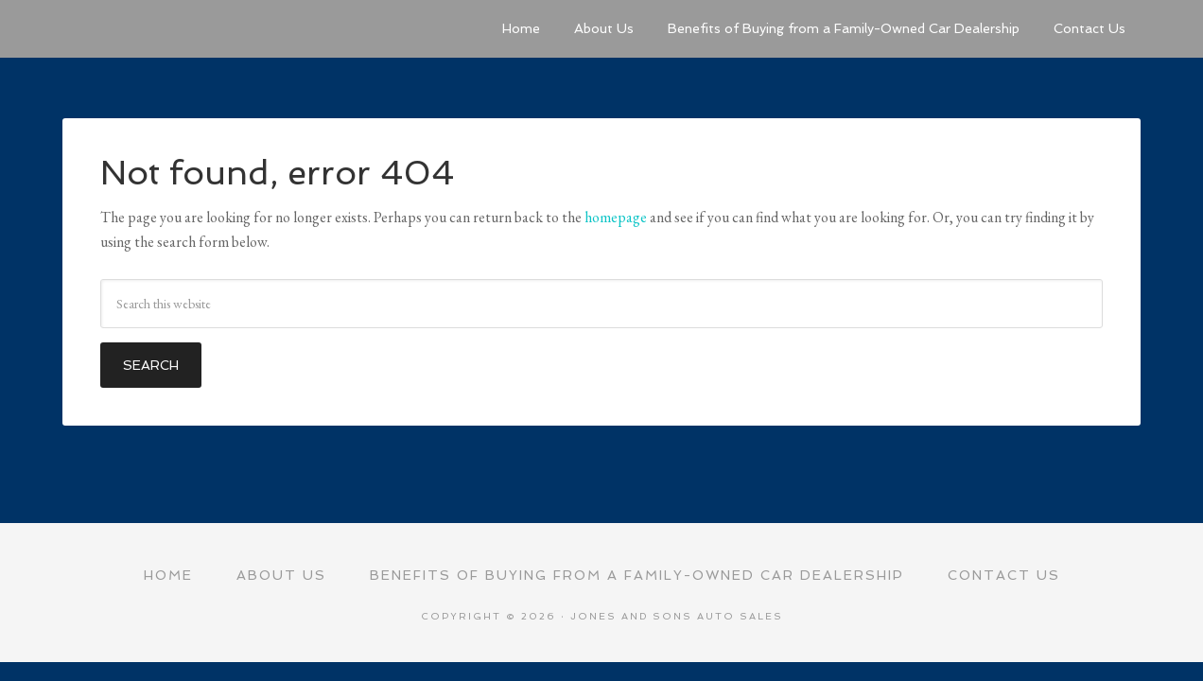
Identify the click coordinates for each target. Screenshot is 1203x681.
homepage (615, 217)
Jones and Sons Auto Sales (204, 28)
